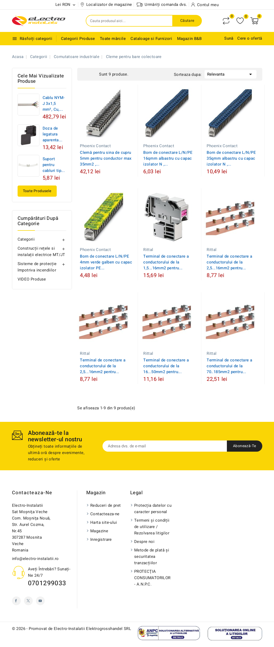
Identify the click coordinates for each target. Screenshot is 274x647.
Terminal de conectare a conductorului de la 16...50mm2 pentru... (166, 366)
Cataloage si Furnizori (151, 39)
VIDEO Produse (32, 279)
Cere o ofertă (249, 38)
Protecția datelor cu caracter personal (152, 508)
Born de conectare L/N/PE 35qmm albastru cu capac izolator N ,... (231, 158)
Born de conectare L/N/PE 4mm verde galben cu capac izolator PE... (106, 262)
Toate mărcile (113, 39)
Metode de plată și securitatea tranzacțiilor (151, 556)
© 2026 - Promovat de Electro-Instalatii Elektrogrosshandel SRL (71, 629)
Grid (85, 73)
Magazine (99, 531)
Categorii (26, 239)
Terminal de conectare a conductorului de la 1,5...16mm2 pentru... (166, 262)
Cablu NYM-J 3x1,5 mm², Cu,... (54, 103)
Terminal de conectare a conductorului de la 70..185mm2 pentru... (229, 366)
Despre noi (144, 542)
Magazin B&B (189, 39)
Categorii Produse (78, 39)
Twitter (28, 600)
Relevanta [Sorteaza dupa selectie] (230, 73)
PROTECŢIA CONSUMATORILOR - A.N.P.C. (152, 577)
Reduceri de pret (105, 505)
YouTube (40, 600)
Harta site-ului (103, 522)
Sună (229, 38)
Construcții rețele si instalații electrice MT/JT (41, 251)
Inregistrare (101, 539)
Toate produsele (37, 191)
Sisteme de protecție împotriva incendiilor (37, 267)
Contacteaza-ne (32, 492)
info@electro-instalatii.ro (35, 559)
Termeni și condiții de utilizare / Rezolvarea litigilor (152, 526)
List (93, 73)
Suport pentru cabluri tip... (54, 165)
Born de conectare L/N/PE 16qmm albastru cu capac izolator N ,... (168, 158)
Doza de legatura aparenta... (52, 134)
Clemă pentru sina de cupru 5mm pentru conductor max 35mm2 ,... (106, 158)
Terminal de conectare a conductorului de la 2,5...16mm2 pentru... (229, 262)
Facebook (16, 600)
